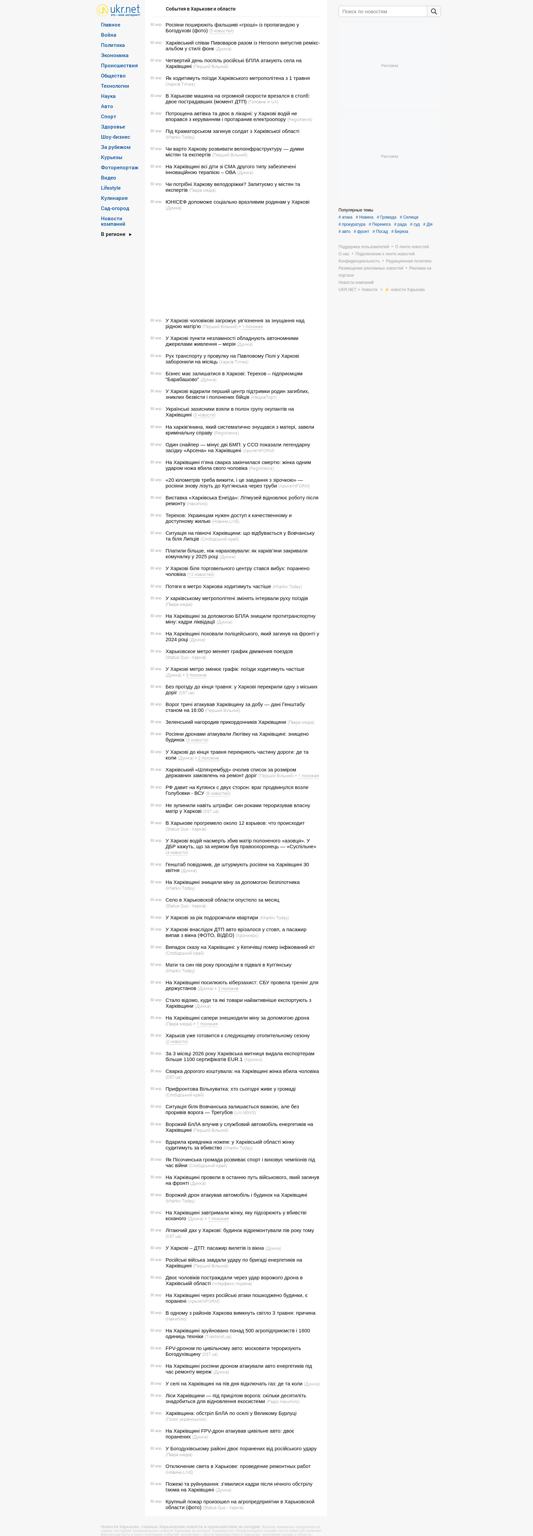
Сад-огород (115, 208)
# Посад (380, 231)
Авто (107, 106)
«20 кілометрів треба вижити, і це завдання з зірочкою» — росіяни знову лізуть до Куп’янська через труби (234, 483)
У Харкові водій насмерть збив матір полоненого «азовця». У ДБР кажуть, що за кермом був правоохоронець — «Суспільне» (241, 843)
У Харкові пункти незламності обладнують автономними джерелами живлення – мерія (232, 341)
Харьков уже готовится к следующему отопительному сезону (238, 1035)
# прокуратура (352, 224)
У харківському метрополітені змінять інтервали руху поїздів (237, 598)
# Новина (365, 217)
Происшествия (119, 65)
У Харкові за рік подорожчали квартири (212, 917)
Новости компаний (113, 221)
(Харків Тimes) (180, 84)
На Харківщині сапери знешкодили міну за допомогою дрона (237, 1018)
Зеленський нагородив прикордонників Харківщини (226, 722)
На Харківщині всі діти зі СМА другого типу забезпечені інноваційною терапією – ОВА (231, 169)
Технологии (115, 85)
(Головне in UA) (263, 102)
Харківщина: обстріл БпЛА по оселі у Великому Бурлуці (231, 1413)
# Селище (409, 217)
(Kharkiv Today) (180, 137)
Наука (108, 96)
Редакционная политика (408, 261)
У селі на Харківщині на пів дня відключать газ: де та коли (234, 1383)
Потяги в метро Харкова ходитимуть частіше (218, 586)
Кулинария (114, 198)
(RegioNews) (299, 119)
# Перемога (380, 224)
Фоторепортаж (119, 167)
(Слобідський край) (220, 539)
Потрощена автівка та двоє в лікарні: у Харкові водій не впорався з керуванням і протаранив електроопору (231, 116)
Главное (110, 24)
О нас (344, 254)
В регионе (113, 234)
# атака (346, 217)
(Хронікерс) (247, 935)
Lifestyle (111, 187)
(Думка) (223, 49)
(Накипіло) (197, 503)
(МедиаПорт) (264, 397)
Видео (108, 177)
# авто (344, 231)
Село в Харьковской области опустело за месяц (222, 900)
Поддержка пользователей (364, 246)
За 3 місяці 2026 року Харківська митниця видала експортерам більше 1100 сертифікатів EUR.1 (240, 1056)
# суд (415, 224)
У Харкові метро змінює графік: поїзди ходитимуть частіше (235, 669)
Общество (113, 75)
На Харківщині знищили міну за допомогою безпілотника (233, 882)
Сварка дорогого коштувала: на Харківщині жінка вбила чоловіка (242, 1071)
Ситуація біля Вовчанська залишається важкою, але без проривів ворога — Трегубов (232, 1109)
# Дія (427, 224)
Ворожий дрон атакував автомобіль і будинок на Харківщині (236, 1195)
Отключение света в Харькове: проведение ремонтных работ (238, 1466)
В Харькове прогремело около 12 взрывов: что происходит (235, 823)
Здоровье (113, 126)
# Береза (399, 231)
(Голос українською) (186, 1419)
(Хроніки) (253, 1059)
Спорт (108, 116)
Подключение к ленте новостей (385, 254)
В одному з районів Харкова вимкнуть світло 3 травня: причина (240, 1313)
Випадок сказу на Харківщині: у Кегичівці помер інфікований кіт (240, 947)
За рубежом (116, 147)
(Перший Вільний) (210, 66)
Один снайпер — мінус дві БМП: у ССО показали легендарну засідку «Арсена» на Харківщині (238, 447)
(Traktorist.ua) (218, 1336)
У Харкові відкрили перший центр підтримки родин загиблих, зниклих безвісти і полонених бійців (237, 394)
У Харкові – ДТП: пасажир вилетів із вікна (215, 1248)
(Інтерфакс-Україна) (232, 1283)
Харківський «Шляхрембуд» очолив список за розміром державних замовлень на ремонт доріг (231, 772)
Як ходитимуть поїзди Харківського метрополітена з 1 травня (238, 78)
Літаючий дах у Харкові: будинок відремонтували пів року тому (240, 1230)
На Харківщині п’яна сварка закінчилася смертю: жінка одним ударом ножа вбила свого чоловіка (238, 465)
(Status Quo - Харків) (186, 657)
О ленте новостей (412, 246)
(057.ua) (186, 692)
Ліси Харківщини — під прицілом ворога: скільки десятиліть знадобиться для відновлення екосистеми (236, 1398)
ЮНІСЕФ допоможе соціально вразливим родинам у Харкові (237, 202)
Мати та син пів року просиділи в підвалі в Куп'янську (228, 965)
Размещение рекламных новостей (371, 268)
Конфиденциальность (359, 261)
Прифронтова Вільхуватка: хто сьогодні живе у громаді (231, 1089)
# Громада (386, 217)
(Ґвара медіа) (202, 190)
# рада (400, 224)
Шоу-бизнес (115, 136)
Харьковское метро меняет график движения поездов (229, 651)
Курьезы (111, 157)
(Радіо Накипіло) (282, 1401)
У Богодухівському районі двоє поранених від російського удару (241, 1448)
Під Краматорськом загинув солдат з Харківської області (232, 131)
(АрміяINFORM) (258, 450)
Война (108, 34)
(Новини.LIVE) (225, 521)
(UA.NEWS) (245, 1112)
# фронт (361, 231)
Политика (113, 45)
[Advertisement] (235, 264)
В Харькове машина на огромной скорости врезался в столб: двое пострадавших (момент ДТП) (238, 98)
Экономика (114, 55)
